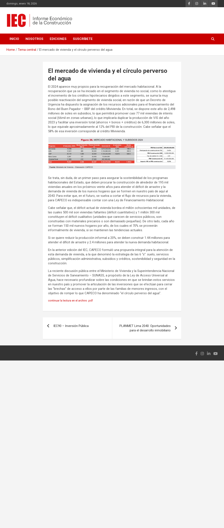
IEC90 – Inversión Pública (71, 326)
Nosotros (34, 39)
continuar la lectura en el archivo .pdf (70, 300)
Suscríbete (83, 39)
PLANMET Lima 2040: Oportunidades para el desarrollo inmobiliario (145, 328)
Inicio (14, 39)
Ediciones (58, 39)
